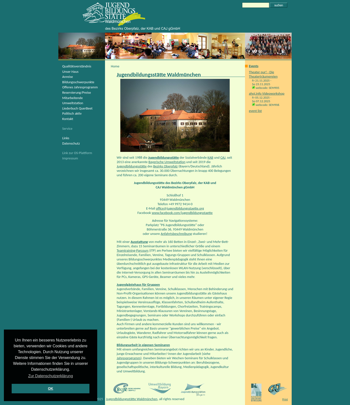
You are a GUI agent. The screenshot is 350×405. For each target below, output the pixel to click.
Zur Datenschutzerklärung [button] (50, 376)
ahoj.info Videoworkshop (266, 93)
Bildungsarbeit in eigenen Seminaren (143, 345)
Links (65, 138)
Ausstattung (139, 241)
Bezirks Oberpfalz (165, 166)
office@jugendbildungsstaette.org (180, 208)
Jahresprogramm (128, 358)
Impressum (70, 158)
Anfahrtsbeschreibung (176, 233)
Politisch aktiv (72, 113)
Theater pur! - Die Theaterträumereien (263, 74)
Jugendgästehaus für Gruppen (138, 284)
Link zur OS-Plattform (77, 153)
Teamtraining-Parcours (133, 250)
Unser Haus (70, 71)
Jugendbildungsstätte (163, 157)
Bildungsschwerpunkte (78, 82)
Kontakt (67, 119)
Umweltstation (72, 103)
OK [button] (50, 388)
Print (285, 399)
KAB (210, 157)
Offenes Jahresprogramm (80, 87)
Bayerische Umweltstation (167, 162)
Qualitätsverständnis (76, 66)
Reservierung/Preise (76, 92)
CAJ (223, 157)
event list (255, 111)
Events (253, 66)
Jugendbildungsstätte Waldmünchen (132, 399)
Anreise (67, 76)
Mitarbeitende (72, 98)
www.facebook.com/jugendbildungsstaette (182, 213)
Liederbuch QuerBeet (77, 108)
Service (67, 128)
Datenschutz (71, 143)
